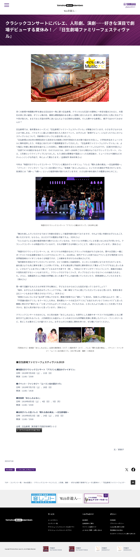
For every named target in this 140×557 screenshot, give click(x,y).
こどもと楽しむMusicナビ (26, 470)
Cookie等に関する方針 (117, 527)
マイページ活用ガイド (89, 527)
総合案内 (85, 520)
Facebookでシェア (133, 470)
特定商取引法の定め (116, 530)
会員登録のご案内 (88, 523)
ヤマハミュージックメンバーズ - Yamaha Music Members (70, 5)
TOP (6, 482)
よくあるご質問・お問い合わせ (92, 530)
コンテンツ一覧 (16, 482)
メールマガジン (53, 520)
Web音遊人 (10, 470)
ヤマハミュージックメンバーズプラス (60, 530)
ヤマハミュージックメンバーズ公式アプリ (61, 527)
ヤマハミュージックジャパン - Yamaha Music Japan (129, 5)
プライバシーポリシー (117, 523)
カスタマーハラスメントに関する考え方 (122, 534)
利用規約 (113, 520)
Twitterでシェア (127, 470)
